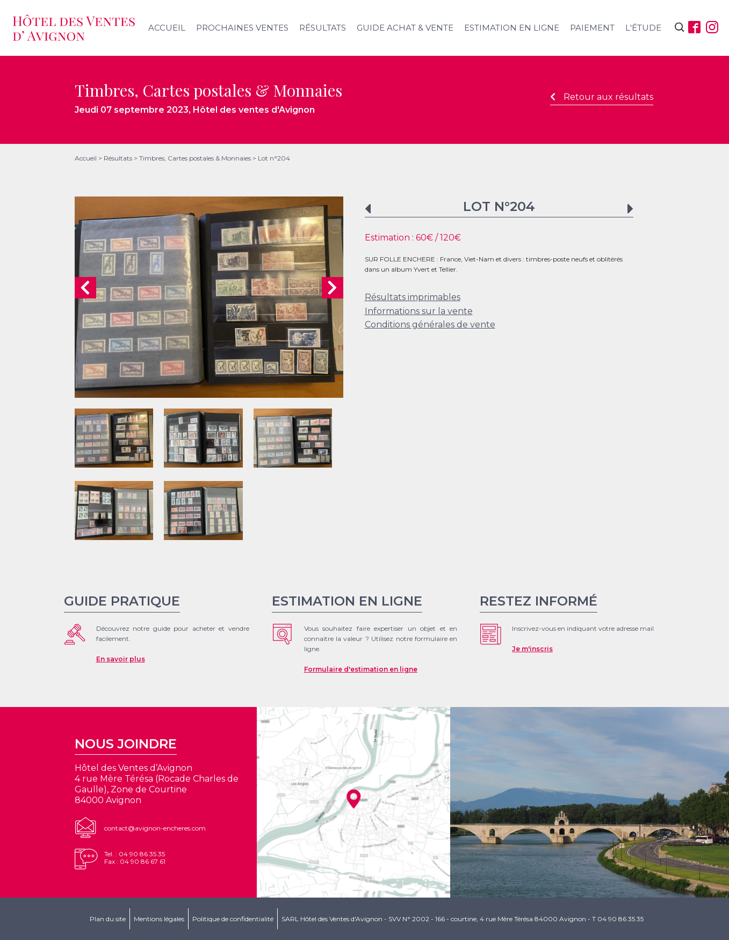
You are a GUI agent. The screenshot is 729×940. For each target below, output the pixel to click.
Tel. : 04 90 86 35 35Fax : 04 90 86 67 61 (134, 857)
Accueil (166, 28)
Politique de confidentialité (232, 919)
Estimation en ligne (511, 28)
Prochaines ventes (242, 28)
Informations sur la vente (419, 311)
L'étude (643, 28)
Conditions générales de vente (430, 324)
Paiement (592, 28)
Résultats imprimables (412, 297)
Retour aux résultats (601, 97)
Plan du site (108, 919)
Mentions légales (159, 919)
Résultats (322, 28)
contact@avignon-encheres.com (155, 828)
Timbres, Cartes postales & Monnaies (195, 158)
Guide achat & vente (405, 28)
